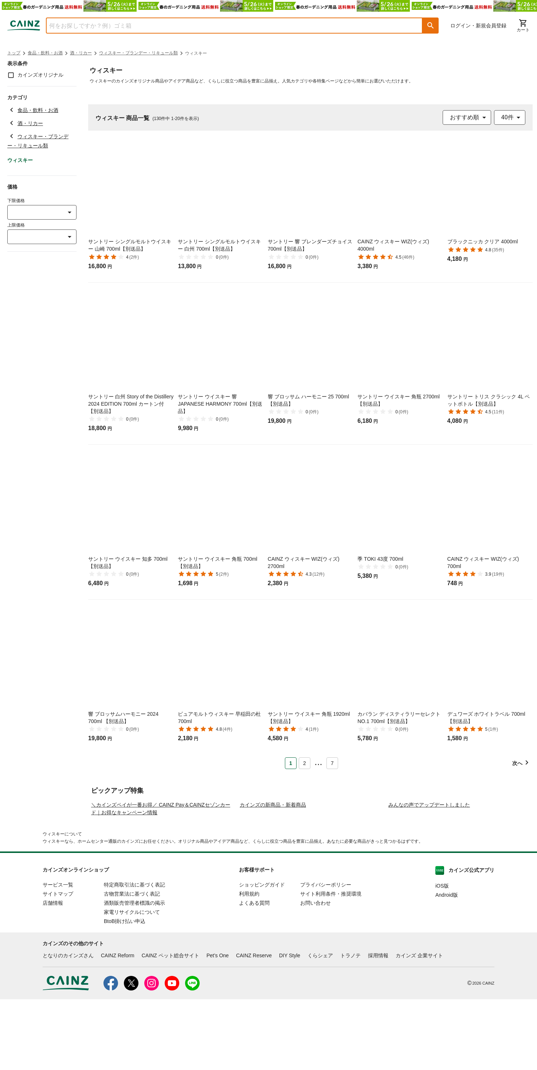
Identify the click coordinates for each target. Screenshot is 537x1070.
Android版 (446, 966)
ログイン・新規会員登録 (478, 25)
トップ (13, 52)
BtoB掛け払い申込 (124, 992)
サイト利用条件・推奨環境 (330, 964)
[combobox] (228, 25)
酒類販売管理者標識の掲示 (134, 974)
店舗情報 (53, 974)
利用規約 (249, 964)
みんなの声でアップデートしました (429, 875)
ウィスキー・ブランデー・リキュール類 (138, 52)
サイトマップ (58, 964)
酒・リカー (81, 52)
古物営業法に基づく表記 (132, 964)
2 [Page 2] (304, 763)
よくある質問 (254, 974)
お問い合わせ (315, 974)
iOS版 (442, 956)
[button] (431, 26)
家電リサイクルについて (132, 983)
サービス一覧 (58, 955)
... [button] (318, 762)
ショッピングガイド (262, 955)
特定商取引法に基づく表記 (134, 955)
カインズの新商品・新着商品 (273, 875)
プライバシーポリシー (325, 955)
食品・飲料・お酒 (45, 52)
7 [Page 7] (332, 763)
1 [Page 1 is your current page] (290, 763)
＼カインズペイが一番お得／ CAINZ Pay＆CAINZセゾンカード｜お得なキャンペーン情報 (160, 879)
